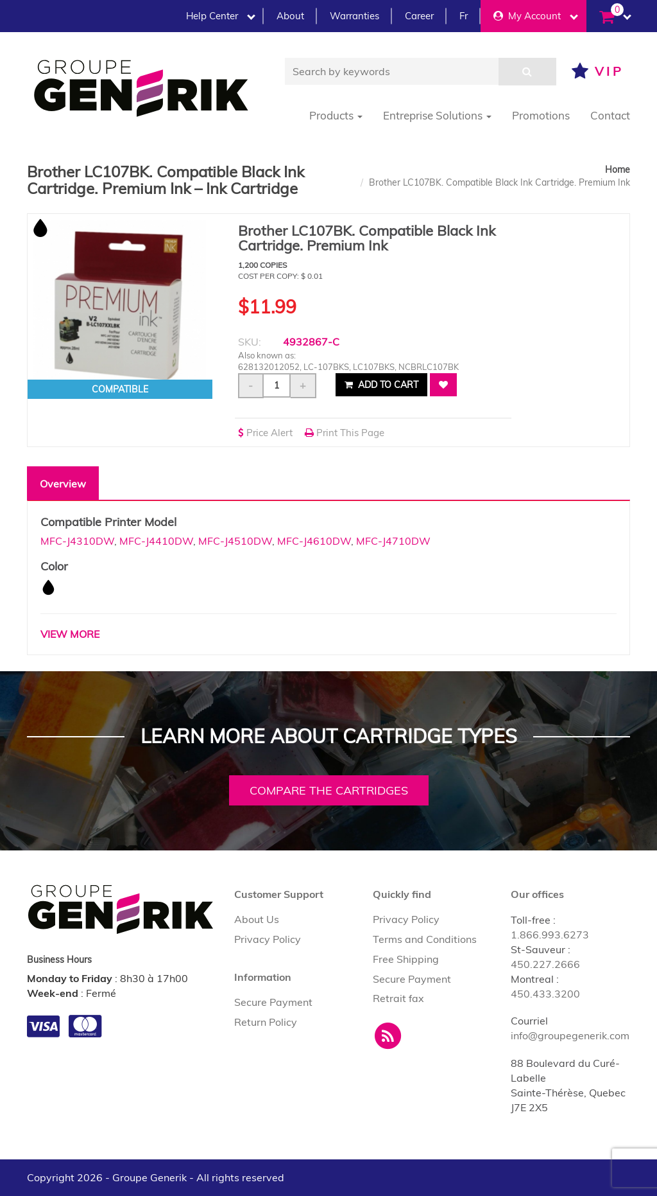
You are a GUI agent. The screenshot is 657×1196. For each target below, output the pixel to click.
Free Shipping (406, 959)
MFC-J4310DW (77, 540)
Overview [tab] (63, 483)
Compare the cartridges (329, 790)
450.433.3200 (545, 993)
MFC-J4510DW (235, 540)
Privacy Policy (267, 939)
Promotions (541, 115)
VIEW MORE (69, 634)
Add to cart (381, 385)
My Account (535, 16)
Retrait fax (398, 998)
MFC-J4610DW (314, 540)
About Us (256, 919)
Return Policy (265, 1022)
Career (419, 16)
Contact (610, 115)
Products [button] (336, 115)
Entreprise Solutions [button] (437, 115)
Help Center (220, 16)
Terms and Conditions (425, 939)
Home (617, 169)
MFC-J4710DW (393, 540)
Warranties (354, 16)
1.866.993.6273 (550, 934)
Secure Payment (273, 1002)
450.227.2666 (545, 964)
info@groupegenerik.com (570, 1035)
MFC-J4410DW (156, 540)
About (290, 16)
